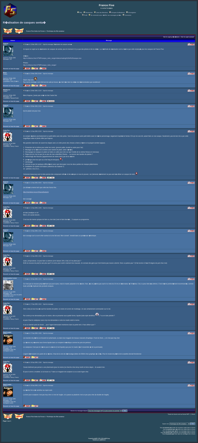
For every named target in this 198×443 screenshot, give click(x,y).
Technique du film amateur (55, 31)
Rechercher (88, 12)
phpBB (95, 438)
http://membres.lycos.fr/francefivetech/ (36, 192)
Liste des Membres (101, 12)
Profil (84, 15)
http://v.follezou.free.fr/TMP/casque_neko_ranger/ (39, 65)
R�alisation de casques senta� (24, 22)
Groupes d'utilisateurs (117, 12)
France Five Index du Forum (35, 31)
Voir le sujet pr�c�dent (171, 37)
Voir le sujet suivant (187, 37)
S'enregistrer (131, 12)
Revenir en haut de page (11, 68)
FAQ (79, 12)
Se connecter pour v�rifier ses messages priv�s (105, 15)
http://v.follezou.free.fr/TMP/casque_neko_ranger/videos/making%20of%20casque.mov (52, 58)
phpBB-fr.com (102, 440)
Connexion (127, 15)
